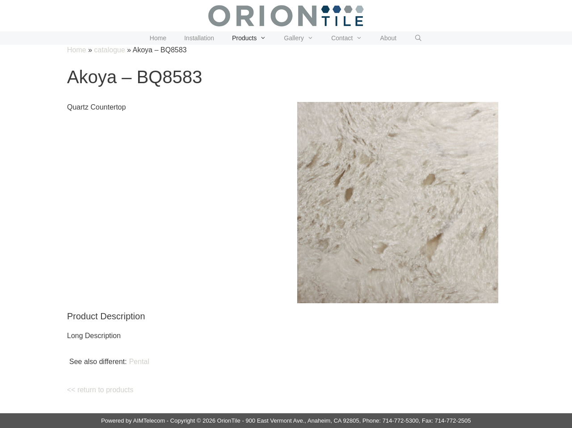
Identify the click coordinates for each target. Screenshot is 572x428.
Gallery (303, 38)
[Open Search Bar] (418, 38)
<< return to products (100, 390)
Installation (199, 38)
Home (158, 38)
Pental (139, 361)
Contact (351, 38)
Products (253, 38)
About (388, 38)
